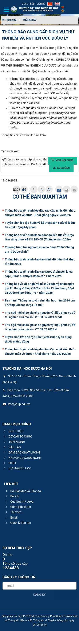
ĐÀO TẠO (12, 447)
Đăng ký (39, 594)
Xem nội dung (62, 160)
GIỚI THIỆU (13, 431)
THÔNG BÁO (29, 19)
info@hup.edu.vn (17, 404)
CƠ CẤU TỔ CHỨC (17, 436)
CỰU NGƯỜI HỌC (17, 468)
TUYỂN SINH (14, 441)
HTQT (9, 463)
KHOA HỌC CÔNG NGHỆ (22, 457)
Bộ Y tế (12, 496)
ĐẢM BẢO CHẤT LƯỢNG (21, 452)
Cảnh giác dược (18, 506)
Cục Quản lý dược (19, 501)
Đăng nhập (28, 3)
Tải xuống (61, 168)
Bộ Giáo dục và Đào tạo (23, 491)
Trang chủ (9, 19)
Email (11, 517)
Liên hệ (41, 3)
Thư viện (13, 512)
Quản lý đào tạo (18, 522)
